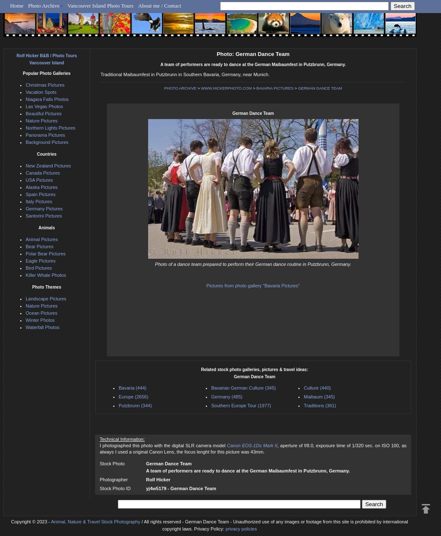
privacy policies (241, 528)
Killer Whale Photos (46, 275)
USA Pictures (39, 180)
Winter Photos (40, 320)
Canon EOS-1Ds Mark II (252, 445)
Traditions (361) (320, 405)
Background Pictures (47, 142)
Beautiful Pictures (44, 113)
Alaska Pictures (42, 187)
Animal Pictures (42, 239)
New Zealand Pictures (48, 165)
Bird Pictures (39, 268)
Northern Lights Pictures (50, 127)
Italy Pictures (39, 201)
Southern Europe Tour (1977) (241, 405)
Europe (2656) (133, 396)
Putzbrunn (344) (135, 405)
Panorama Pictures (45, 135)
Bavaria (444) (132, 387)
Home (17, 6)
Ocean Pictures (41, 313)
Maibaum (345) (319, 396)
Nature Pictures (42, 120)
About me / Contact (159, 6)
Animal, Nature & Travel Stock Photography (95, 521)
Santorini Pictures (44, 215)
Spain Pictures (41, 194)
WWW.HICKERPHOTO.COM (226, 88)
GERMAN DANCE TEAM (320, 88)
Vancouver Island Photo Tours (101, 6)
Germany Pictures (44, 208)
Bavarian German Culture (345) (243, 387)
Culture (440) (317, 387)
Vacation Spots (41, 92)
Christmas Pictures (45, 85)
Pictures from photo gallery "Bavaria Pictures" (253, 285)
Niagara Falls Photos (47, 99)
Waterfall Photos (42, 327)
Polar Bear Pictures (46, 253)
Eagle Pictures (41, 260)
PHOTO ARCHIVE (180, 88)
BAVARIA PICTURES (274, 88)
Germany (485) (226, 396)
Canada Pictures (43, 172)
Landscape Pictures (46, 298)
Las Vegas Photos (44, 106)
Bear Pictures (39, 246)
